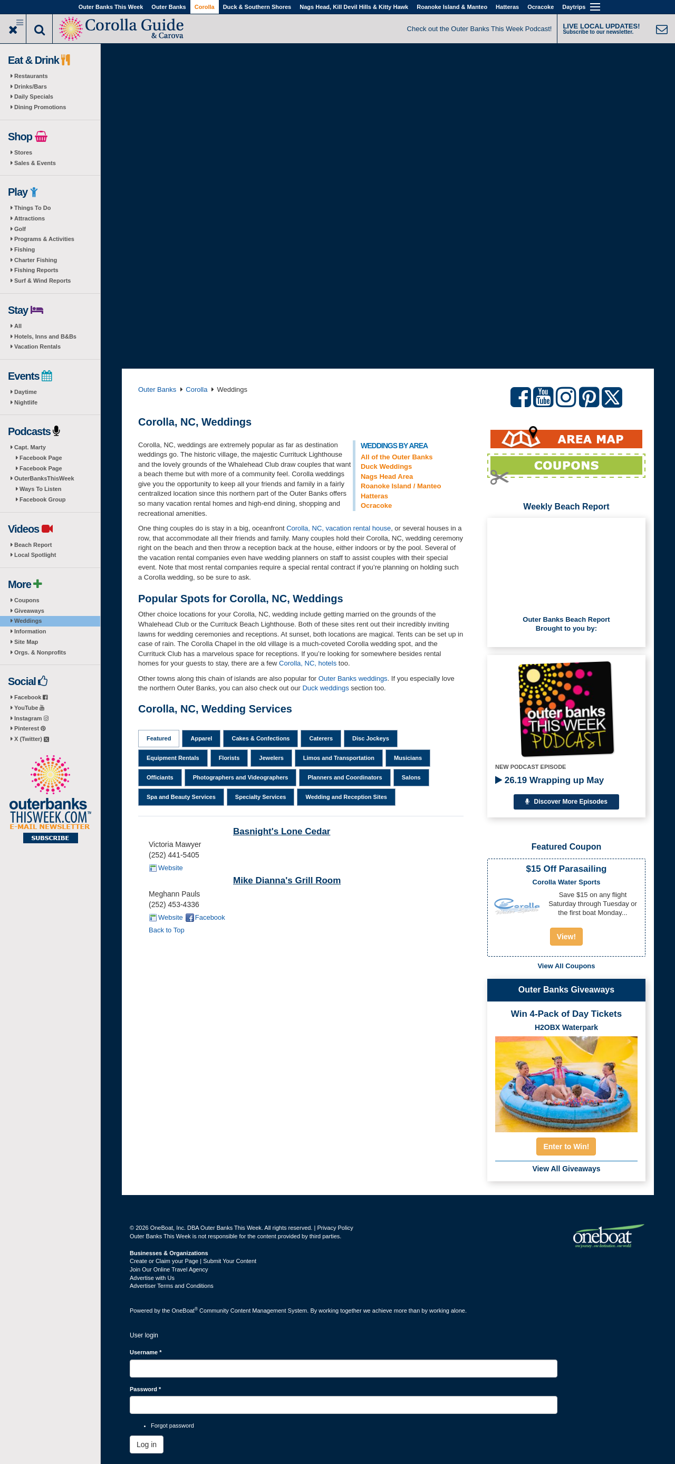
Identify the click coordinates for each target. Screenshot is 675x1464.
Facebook (30, 697)
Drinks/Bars (30, 86)
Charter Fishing (35, 260)
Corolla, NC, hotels (307, 663)
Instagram (31, 718)
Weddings (28, 621)
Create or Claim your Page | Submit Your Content (193, 1261)
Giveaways (29, 611)
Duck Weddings (386, 466)
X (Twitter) (31, 739)
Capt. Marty (30, 447)
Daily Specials (33, 96)
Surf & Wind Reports (42, 280)
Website (170, 868)
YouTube (29, 708)
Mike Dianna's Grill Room (287, 880)
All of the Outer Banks (397, 457)
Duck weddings (325, 688)
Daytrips (573, 7)
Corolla (205, 7)
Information (30, 631)
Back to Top (167, 930)
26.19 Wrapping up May (549, 780)
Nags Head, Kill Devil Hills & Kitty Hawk (354, 7)
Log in (147, 1444)
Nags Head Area (387, 476)
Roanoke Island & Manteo (452, 7)
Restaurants (31, 76)
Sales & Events (35, 163)
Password (145, 1389)
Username (146, 1352)
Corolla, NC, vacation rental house (338, 528)
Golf (20, 229)
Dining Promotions (40, 107)
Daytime (25, 392)
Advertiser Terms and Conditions (172, 1286)
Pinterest (29, 728)
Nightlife (25, 402)
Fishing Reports (36, 270)
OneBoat (185, 1310)
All (18, 326)
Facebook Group (42, 499)
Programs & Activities (44, 239)
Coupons (27, 600)
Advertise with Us (152, 1278)
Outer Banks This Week (111, 7)
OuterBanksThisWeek (44, 478)
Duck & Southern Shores (257, 7)
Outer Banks (168, 7)
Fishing (24, 249)
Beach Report (33, 545)
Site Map (26, 642)
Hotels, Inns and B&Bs (45, 336)
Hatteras (507, 7)
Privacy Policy (335, 1228)
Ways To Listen (40, 489)
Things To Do (32, 208)
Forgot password (172, 1425)
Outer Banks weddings (353, 678)
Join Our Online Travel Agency (169, 1269)
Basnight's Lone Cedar (281, 831)
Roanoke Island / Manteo (401, 486)
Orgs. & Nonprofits (40, 652)
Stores (23, 152)
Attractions (29, 218)
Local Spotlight (35, 555)
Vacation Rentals (37, 346)
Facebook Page (41, 458)
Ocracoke (540, 7)
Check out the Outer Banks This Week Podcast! (479, 29)
